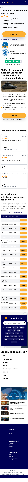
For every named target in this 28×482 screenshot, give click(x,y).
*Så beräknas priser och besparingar (9, 39)
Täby (14, 330)
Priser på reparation (13, 459)
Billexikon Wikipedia (13, 458)
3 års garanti (11, 443)
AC (3, 356)
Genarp (7, 336)
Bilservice (5, 372)
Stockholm (15, 327)
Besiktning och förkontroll (10, 369)
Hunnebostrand (20, 339)
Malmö (9, 330)
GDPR (22, 474)
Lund (21, 333)
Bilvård (4, 375)
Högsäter (14, 342)
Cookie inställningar (6, 474)
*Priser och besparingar (14, 441)
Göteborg (21, 327)
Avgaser (5, 362)
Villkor (13, 474)
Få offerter (23, 219)
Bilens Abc (11, 456)
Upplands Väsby (9, 333)
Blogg (10, 454)
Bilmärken (11, 446)
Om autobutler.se (12, 431)
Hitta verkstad (12, 445)
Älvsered (20, 336)
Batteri (4, 365)
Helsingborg (14, 336)
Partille (12, 339)
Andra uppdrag (7, 359)
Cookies (18, 474)
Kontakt (10, 433)
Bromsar (5, 378)
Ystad (18, 330)
